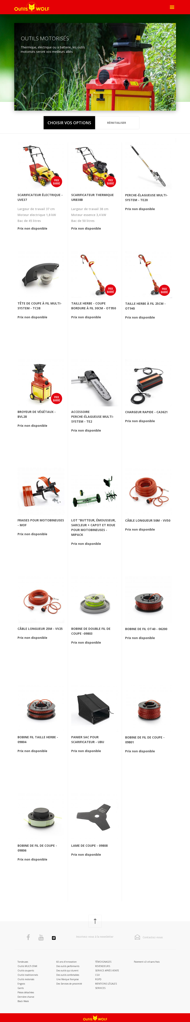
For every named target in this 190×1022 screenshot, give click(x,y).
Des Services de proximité (69, 983)
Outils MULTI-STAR (27, 966)
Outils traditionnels (28, 974)
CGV (97, 974)
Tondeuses (23, 961)
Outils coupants (26, 970)
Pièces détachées (26, 992)
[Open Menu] (172, 7)
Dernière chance (26, 996)
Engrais (21, 983)
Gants (21, 988)
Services (100, 988)
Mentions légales (106, 983)
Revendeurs (102, 966)
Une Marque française (67, 979)
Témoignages (103, 961)
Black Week (23, 1001)
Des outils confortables (67, 974)
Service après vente (107, 970)
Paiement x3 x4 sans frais (147, 961)
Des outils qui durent (67, 970)
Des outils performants (67, 966)
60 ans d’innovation (66, 961)
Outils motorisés (26, 979)
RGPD (98, 979)
